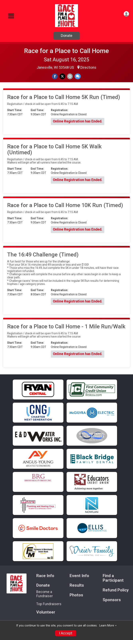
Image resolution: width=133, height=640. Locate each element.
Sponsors (112, 600)
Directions (88, 67)
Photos (76, 595)
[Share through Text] (78, 76)
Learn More (106, 625)
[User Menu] (126, 14)
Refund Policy (116, 590)
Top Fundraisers (48, 604)
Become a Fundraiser (44, 594)
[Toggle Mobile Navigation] (11, 16)
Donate (66, 35)
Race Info (45, 575)
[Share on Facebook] (55, 76)
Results (77, 585)
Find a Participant (113, 578)
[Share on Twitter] (62, 76)
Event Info (79, 575)
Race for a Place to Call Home (66, 51)
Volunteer (45, 612)
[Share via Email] (70, 76)
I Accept (65, 633)
